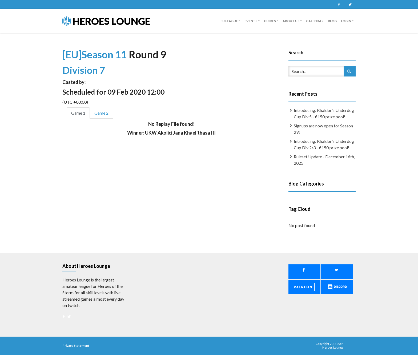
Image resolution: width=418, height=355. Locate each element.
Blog (332, 21)
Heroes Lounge (106, 21)
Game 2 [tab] (101, 112)
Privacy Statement (75, 346)
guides (270, 21)
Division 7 (83, 70)
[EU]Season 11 (95, 54)
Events (250, 21)
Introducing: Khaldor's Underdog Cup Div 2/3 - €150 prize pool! (324, 144)
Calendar (315, 21)
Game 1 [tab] (78, 112)
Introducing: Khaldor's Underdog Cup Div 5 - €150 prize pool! (324, 113)
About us (291, 21)
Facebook (338, 4)
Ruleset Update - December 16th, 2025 (324, 160)
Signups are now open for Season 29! (323, 129)
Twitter (350, 4)
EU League (229, 21)
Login (346, 21)
